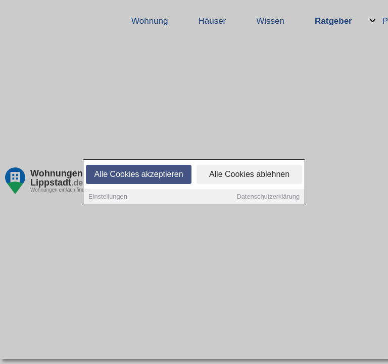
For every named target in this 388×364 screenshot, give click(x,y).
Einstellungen (107, 197)
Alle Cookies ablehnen (249, 175)
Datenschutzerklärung (268, 197)
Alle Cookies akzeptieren (138, 175)
